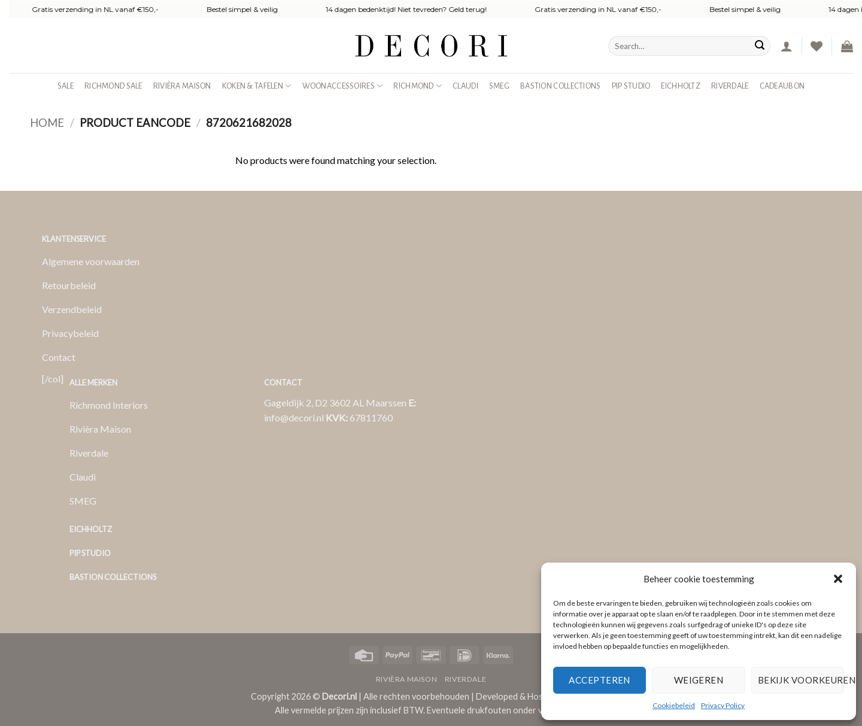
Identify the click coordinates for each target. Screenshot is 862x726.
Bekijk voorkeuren (801, 680)
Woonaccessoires (342, 86)
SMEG (499, 85)
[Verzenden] (759, 46)
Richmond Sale (113, 85)
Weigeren (699, 680)
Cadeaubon (782, 85)
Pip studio (631, 85)
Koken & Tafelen (257, 86)
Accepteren (599, 680)
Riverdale (730, 85)
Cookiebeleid (673, 705)
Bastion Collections (560, 85)
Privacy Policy (723, 705)
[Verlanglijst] (816, 46)
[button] (838, 579)
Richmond (417, 86)
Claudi (465, 85)
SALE (65, 85)
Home (47, 122)
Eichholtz (680, 85)
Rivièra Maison (182, 85)
